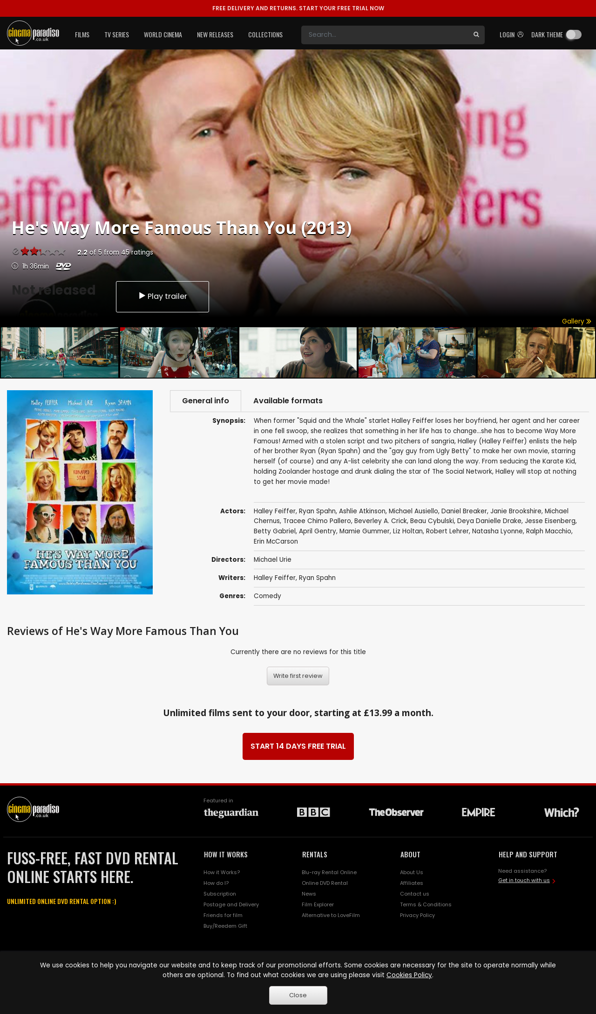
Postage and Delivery (231, 904)
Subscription (219, 893)
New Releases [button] (215, 34)
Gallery (576, 321)
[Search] (384, 35)
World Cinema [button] (163, 34)
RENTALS (314, 854)
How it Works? (221, 872)
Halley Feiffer (275, 577)
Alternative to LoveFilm (331, 915)
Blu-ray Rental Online (329, 872)
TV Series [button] (116, 34)
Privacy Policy (417, 915)
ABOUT (410, 854)
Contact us (414, 893)
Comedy (267, 596)
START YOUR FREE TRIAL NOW (298, 8)
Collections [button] (265, 34)
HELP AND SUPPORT (528, 854)
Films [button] (82, 34)
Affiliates (411, 883)
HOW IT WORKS (226, 854)
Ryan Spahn (317, 577)
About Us (411, 872)
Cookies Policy (409, 975)
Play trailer (162, 296)
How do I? (216, 883)
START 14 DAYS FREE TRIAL (298, 746)
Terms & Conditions (426, 904)
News (309, 893)
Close (298, 995)
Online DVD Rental (325, 883)
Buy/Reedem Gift (225, 926)
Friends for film (223, 915)
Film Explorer (318, 904)
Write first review (298, 676)
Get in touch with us (524, 880)
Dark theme (547, 34)
